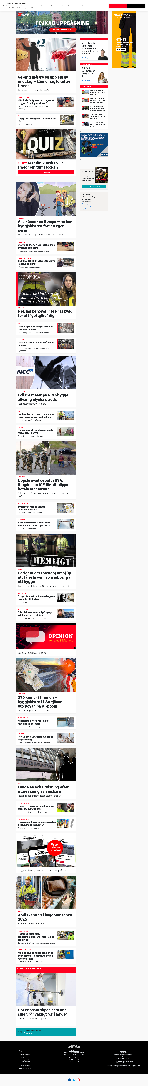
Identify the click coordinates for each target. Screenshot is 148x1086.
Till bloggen (86, 58)
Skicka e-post (86, 204)
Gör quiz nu (46, 172)
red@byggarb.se (25, 1065)
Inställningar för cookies (97, 5)
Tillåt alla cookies (117, 5)
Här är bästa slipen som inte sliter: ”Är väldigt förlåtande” (42, 1012)
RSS (123, 1056)
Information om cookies (123, 1058)
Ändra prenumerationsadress (123, 1054)
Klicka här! (28, 1033)
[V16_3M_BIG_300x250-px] (94, 145)
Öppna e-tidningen (94, 186)
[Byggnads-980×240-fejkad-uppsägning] (62, 22)
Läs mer (44, 8)
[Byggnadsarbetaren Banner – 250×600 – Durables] (124, 39)
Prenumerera (123, 1053)
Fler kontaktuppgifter (25, 1068)
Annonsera (123, 1051)
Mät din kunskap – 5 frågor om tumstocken (41, 165)
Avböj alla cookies (136, 5)
